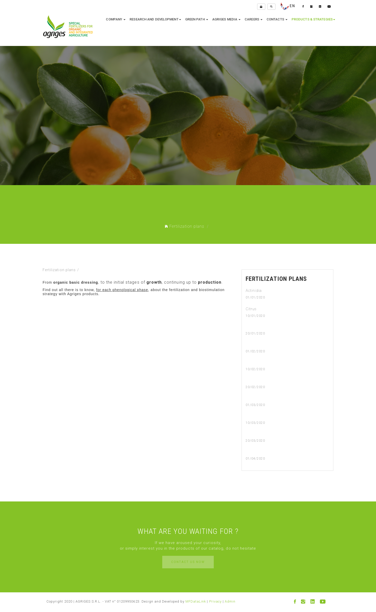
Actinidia (254, 290)
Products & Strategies (313, 19)
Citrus (251, 309)
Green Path (196, 19)
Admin (230, 601)
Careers (253, 19)
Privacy (215, 601)
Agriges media (226, 19)
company (116, 19)
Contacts (277, 19)
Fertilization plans (184, 226)
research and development (155, 19)
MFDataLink (195, 601)
